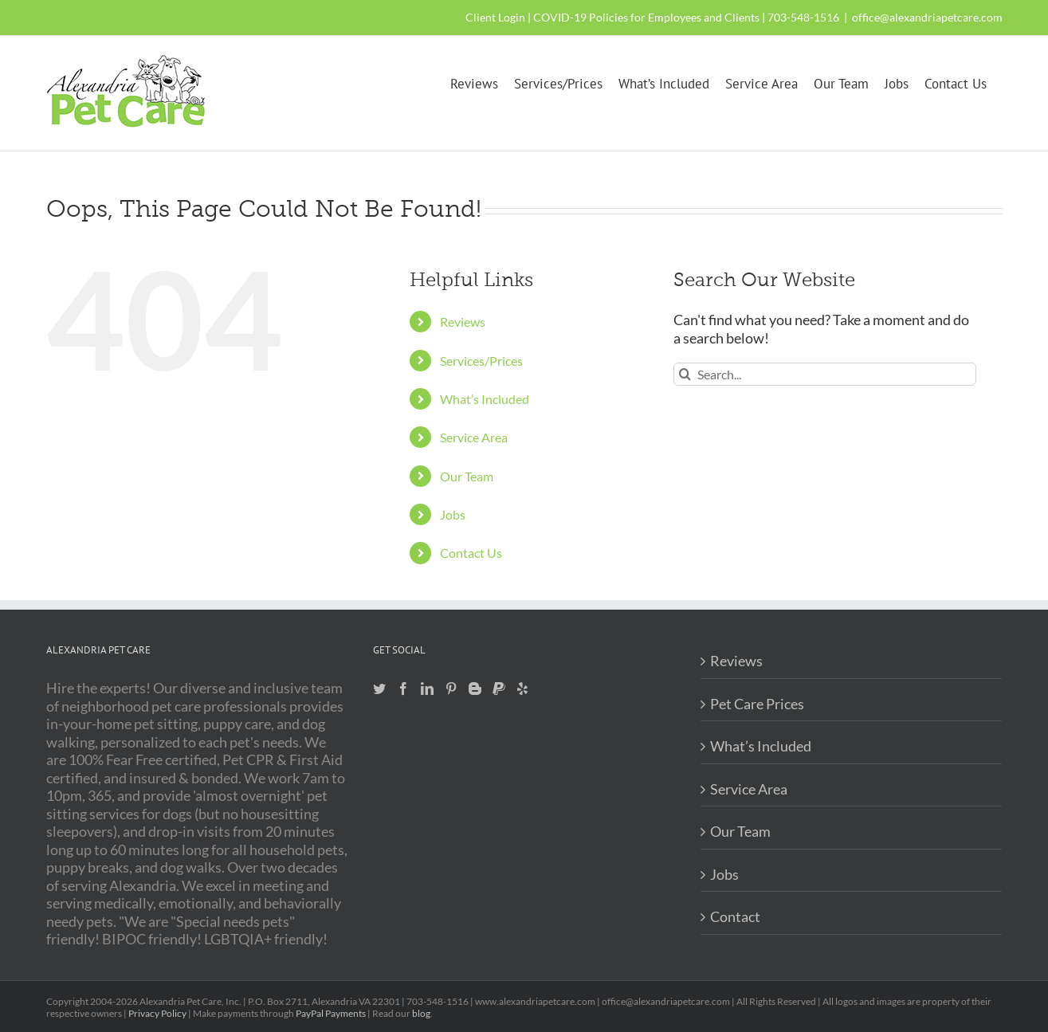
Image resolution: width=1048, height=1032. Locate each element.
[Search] (685, 374)
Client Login (495, 17)
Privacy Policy (157, 1013)
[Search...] (824, 374)
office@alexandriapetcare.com (927, 17)
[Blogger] (475, 688)
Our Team (466, 476)
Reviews (462, 321)
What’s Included (484, 398)
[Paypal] (499, 688)
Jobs (452, 514)
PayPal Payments (331, 1013)
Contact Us (471, 552)
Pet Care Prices (757, 703)
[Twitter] (379, 688)
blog (421, 1013)
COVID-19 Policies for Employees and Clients (646, 17)
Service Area (474, 437)
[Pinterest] (451, 688)
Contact (735, 916)
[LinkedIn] (427, 688)
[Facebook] (403, 688)
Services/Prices (481, 360)
